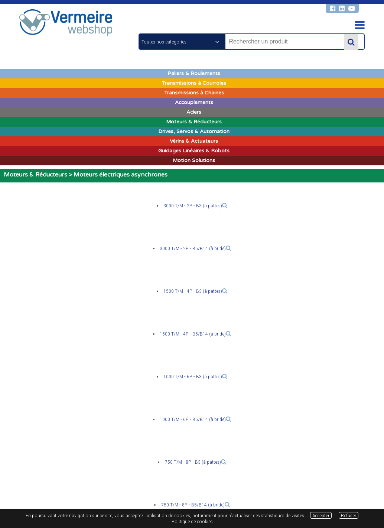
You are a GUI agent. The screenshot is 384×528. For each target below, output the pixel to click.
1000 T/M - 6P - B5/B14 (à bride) (195, 419)
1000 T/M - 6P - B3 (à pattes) (195, 376)
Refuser (348, 515)
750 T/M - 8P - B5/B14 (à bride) (195, 505)
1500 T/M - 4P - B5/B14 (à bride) (195, 334)
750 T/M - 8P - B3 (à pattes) (195, 462)
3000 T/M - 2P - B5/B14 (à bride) (195, 248)
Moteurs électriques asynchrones (120, 174)
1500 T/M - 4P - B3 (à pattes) (195, 291)
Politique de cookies (192, 521)
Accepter (320, 515)
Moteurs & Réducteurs (35, 174)
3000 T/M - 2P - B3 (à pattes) (195, 205)
